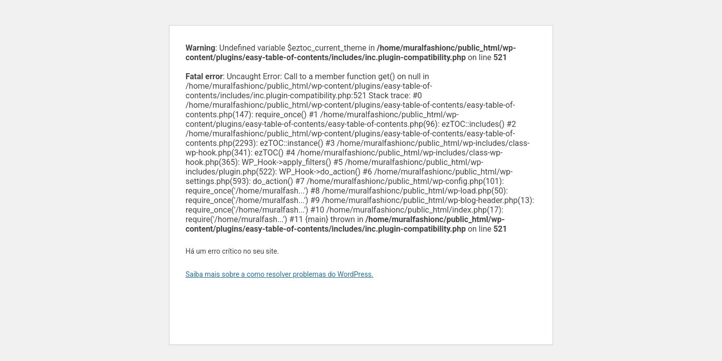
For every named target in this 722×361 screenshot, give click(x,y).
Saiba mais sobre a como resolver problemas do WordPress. (280, 274)
